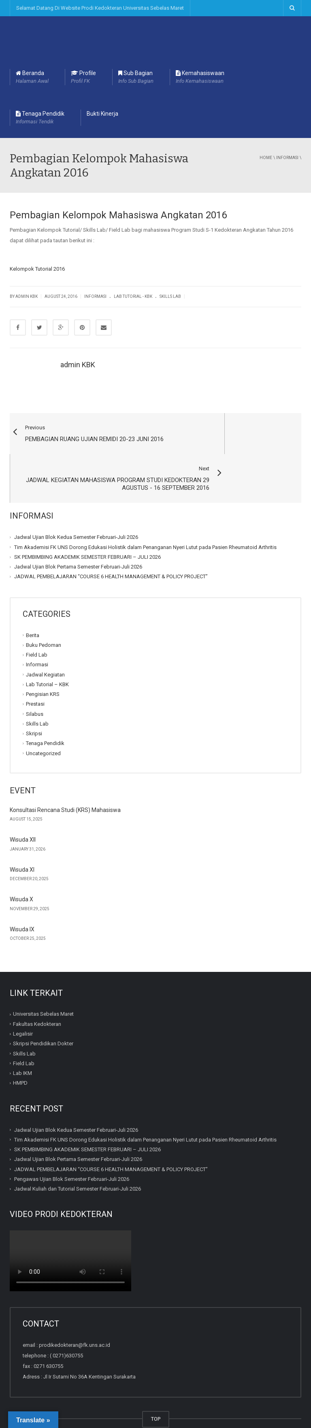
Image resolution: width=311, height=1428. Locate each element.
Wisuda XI (22, 837)
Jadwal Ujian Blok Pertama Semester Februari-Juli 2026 (78, 534)
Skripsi (34, 701)
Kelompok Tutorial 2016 (37, 269)
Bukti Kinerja (102, 113)
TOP (155, 1386)
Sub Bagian (135, 77)
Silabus (34, 681)
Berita (32, 602)
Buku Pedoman (43, 613)
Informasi (287, 157)
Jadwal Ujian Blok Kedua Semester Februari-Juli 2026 (76, 505)
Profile (83, 77)
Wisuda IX (22, 897)
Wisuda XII (23, 807)
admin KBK (77, 364)
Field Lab (36, 622)
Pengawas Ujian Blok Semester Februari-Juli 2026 (71, 1147)
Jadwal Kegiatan (45, 642)
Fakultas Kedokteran (37, 992)
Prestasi (35, 671)
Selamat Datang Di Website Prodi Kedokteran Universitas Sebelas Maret (100, 8)
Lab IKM (22, 1041)
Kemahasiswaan (200, 77)
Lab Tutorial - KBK (133, 296)
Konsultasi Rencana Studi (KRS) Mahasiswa (65, 777)
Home (266, 157)
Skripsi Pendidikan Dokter (43, 1011)
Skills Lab (170, 296)
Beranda (32, 77)
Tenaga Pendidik (40, 118)
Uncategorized (43, 720)
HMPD (20, 1050)
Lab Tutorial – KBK (47, 652)
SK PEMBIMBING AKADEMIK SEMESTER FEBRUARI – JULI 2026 (87, 524)
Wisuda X (21, 867)
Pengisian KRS (43, 662)
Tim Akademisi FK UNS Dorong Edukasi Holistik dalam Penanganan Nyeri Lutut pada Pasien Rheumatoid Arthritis (145, 514)
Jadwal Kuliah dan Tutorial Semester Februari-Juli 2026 (77, 1156)
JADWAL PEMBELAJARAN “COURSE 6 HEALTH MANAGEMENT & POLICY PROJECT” (111, 544)
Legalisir (23, 1001)
